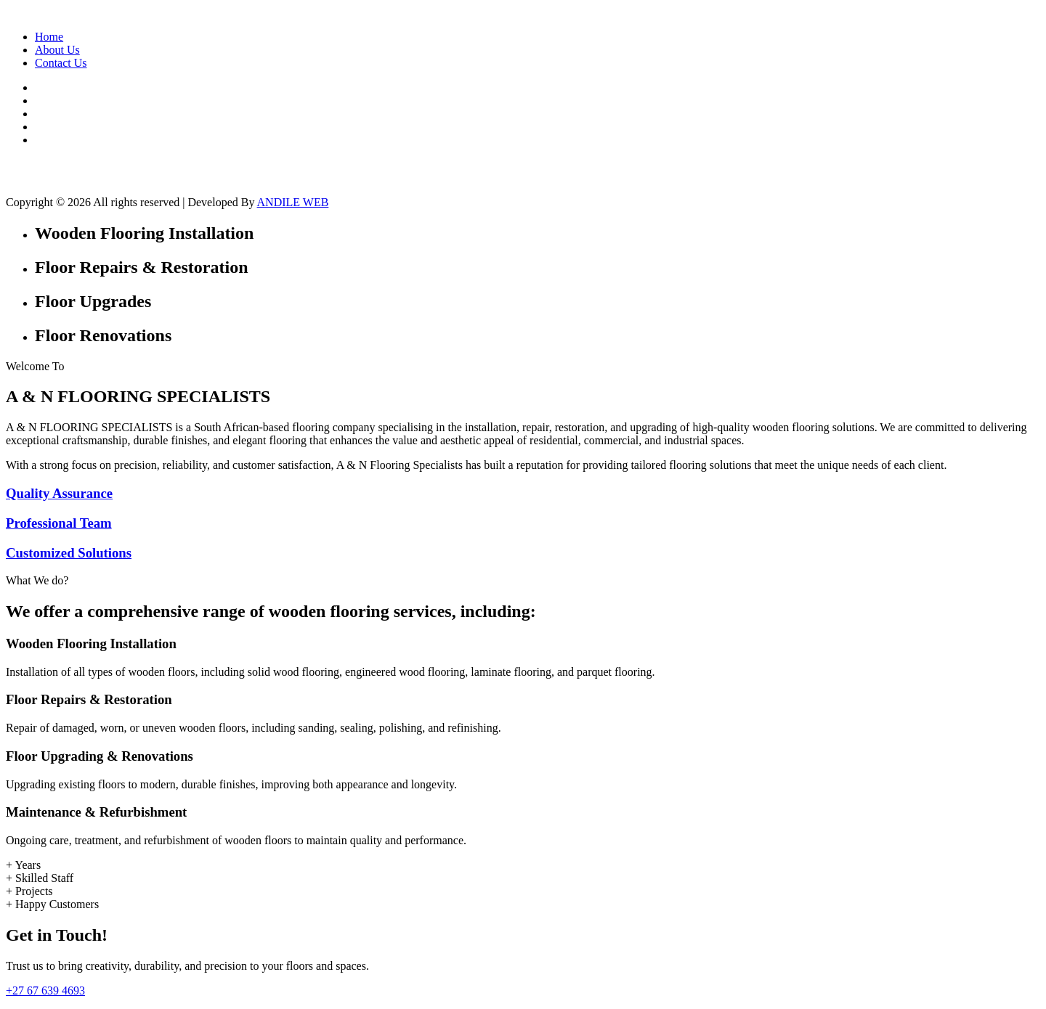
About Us (57, 50)
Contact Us (61, 63)
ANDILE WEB (293, 202)
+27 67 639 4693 (45, 990)
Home (49, 36)
